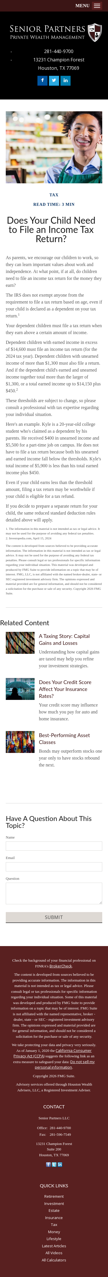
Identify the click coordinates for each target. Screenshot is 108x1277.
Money (54, 1231)
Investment (54, 1203)
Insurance (54, 1217)
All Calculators (54, 1260)
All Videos (54, 1252)
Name (10, 837)
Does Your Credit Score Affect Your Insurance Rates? (65, 689)
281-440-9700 (58, 51)
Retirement (54, 1196)
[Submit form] (54, 917)
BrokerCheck (61, 966)
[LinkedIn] (60, 1164)
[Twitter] (54, 1164)
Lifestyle (54, 1238)
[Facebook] (48, 1164)
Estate (54, 1210)
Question (12, 878)
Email (10, 858)
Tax (54, 1224)
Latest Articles (54, 1245)
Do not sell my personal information (65, 1064)
